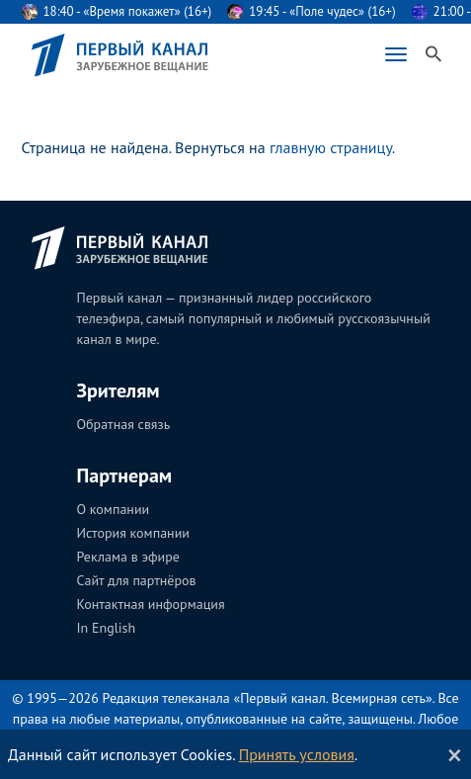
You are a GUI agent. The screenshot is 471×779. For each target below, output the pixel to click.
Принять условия (296, 754)
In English (106, 628)
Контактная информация (151, 604)
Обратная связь (124, 424)
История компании (133, 533)
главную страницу (331, 147)
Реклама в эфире (128, 556)
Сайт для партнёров (136, 580)
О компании (113, 509)
